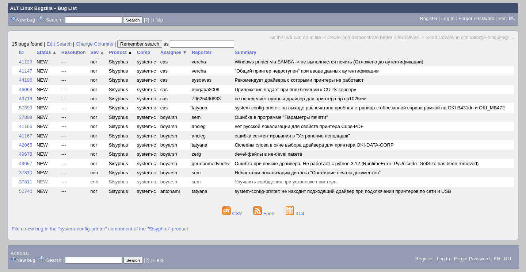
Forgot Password (476, 18)
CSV (233, 213)
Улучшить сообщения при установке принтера (285, 181)
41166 (25, 126)
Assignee (173, 52)
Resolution (73, 52)
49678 (25, 154)
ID (21, 52)
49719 (25, 98)
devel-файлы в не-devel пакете (268, 154)
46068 (25, 89)
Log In (447, 18)
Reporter (201, 52)
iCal (295, 213)
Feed (264, 213)
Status (47, 52)
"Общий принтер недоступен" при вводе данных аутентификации (306, 71)
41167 (25, 136)
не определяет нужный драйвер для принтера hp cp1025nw (300, 98)
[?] (146, 20)
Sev (97, 52)
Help (158, 20)
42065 (25, 145)
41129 (25, 62)
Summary (245, 52)
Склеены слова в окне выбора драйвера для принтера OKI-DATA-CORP (314, 145)
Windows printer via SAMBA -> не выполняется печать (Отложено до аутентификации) (329, 62)
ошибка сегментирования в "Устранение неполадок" (292, 136)
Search (53, 20)
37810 (25, 172)
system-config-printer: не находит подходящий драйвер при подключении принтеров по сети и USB (343, 191)
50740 (25, 191)
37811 (25, 181)
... (512, 37)
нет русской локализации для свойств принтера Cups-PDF (299, 126)
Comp (143, 52)
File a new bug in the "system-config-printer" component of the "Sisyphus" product (100, 229)
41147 (25, 71)
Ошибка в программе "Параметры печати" (281, 117)
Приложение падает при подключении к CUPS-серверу (295, 89)
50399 (25, 107)
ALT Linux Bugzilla (31, 8)
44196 (25, 80)
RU (512, 18)
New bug (25, 20)
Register (428, 18)
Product (121, 52)
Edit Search (59, 44)
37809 (25, 117)
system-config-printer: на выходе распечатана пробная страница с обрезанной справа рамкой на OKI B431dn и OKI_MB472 (370, 107)
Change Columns (94, 44)
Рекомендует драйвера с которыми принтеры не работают (299, 80)
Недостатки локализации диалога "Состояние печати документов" (307, 172)
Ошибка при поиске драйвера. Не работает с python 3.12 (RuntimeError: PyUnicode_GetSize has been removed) (357, 163)
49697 (25, 163)
